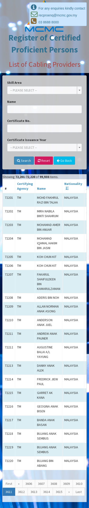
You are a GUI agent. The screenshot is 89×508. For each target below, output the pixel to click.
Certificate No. (18, 121)
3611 (8, 492)
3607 (41, 484)
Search (24, 160)
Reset (44, 160)
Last (79, 492)
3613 (34, 492)
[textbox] (43, 90)
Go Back (64, 160)
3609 (66, 484)
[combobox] (44, 90)
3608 (54, 484)
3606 (28, 484)
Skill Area (14, 82)
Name (11, 102)
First (9, 484)
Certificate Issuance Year (26, 140)
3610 (79, 484)
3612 (21, 492)
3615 (59, 492)
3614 (46, 492)
